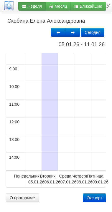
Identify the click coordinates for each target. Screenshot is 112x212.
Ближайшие (88, 6)
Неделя (32, 6)
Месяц (58, 6)
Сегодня (93, 32)
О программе (22, 198)
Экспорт (94, 198)
